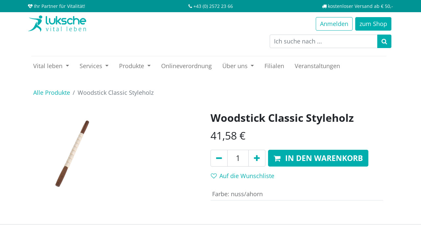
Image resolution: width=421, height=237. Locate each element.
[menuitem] (186, 66)
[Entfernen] (219, 158)
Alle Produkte (51, 92)
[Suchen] (384, 41)
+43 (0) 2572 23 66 (213, 6)
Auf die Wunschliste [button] (242, 176)
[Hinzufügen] (256, 158)
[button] (318, 158)
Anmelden (334, 24)
